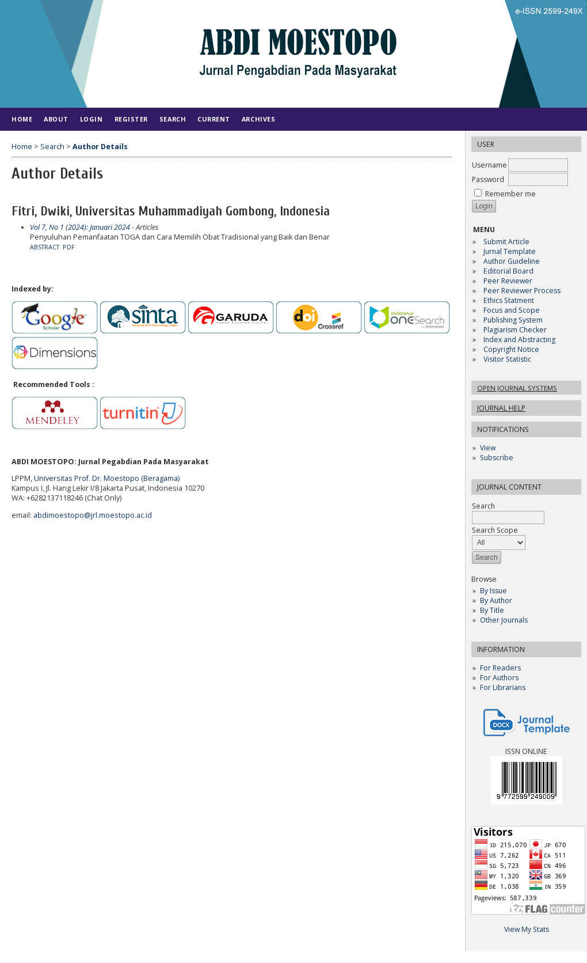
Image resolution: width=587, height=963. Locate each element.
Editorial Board (508, 271)
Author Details (100, 146)
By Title (492, 610)
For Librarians (502, 687)
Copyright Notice (511, 349)
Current (213, 119)
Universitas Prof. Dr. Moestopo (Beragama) (107, 478)
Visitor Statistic (507, 359)
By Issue (493, 591)
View (487, 448)
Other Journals (504, 620)
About (56, 119)
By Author (496, 600)
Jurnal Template (509, 251)
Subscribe (496, 457)
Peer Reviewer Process (522, 290)
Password (488, 179)
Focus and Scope (511, 310)
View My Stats (526, 929)
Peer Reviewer (507, 281)
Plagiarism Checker (515, 330)
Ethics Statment (508, 300)
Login (91, 119)
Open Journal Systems (517, 388)
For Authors (499, 678)
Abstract (44, 247)
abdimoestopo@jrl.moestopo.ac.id (92, 515)
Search (172, 119)
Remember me (510, 194)
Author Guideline (511, 261)
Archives (258, 119)
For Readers (500, 668)
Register (131, 119)
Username (489, 165)
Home (22, 119)
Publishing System (513, 320)
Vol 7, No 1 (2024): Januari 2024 (80, 227)
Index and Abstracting (519, 339)
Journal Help (501, 408)
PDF (69, 247)
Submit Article (506, 242)
